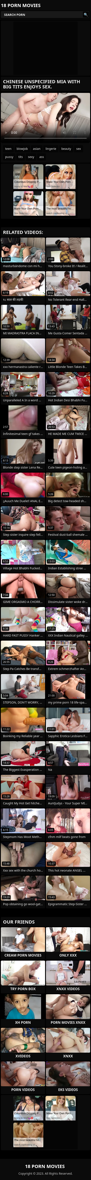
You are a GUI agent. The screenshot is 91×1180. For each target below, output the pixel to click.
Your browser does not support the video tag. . (45, 118)
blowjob (22, 149)
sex (78, 149)
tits (20, 157)
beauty (66, 149)
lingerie (51, 149)
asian (37, 149)
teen (8, 149)
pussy (9, 157)
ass (41, 157)
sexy (31, 157)
